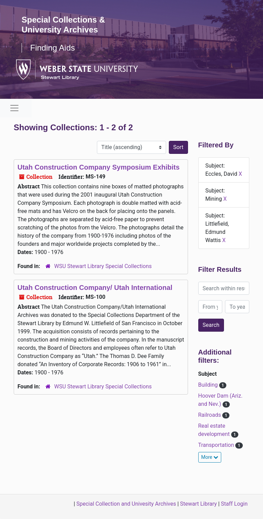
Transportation (217, 445)
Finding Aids (52, 47)
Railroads (210, 415)
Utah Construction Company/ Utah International (94, 287)
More (209, 457)
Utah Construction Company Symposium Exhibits (98, 167)
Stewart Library (198, 504)
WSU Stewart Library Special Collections (103, 266)
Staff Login (234, 504)
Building (208, 385)
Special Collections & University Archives (63, 24)
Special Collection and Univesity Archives (126, 504)
